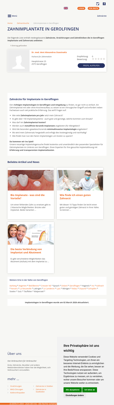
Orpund (82, 288)
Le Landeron (49, 288)
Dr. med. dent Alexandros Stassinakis (49, 52)
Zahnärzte (102, 16)
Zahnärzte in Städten (44, 386)
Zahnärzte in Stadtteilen (41, 390)
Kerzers (14, 288)
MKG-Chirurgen (16, 389)
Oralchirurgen (16, 386)
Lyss (58, 288)
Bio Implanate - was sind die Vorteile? (27, 196)
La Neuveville (25, 288)
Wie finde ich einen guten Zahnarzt (75, 196)
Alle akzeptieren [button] (73, 390)
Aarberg (13, 285)
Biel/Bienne (34, 285)
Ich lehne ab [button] (89, 390)
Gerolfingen (75, 285)
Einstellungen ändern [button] (75, 395)
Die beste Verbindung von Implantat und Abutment (26, 251)
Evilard (64, 285)
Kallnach (100, 285)
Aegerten (23, 285)
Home (10, 23)
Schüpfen (92, 288)
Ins (93, 285)
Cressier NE (46, 285)
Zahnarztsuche (23, 23)
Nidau (74, 288)
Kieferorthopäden (17, 392)
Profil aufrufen (91, 65)
